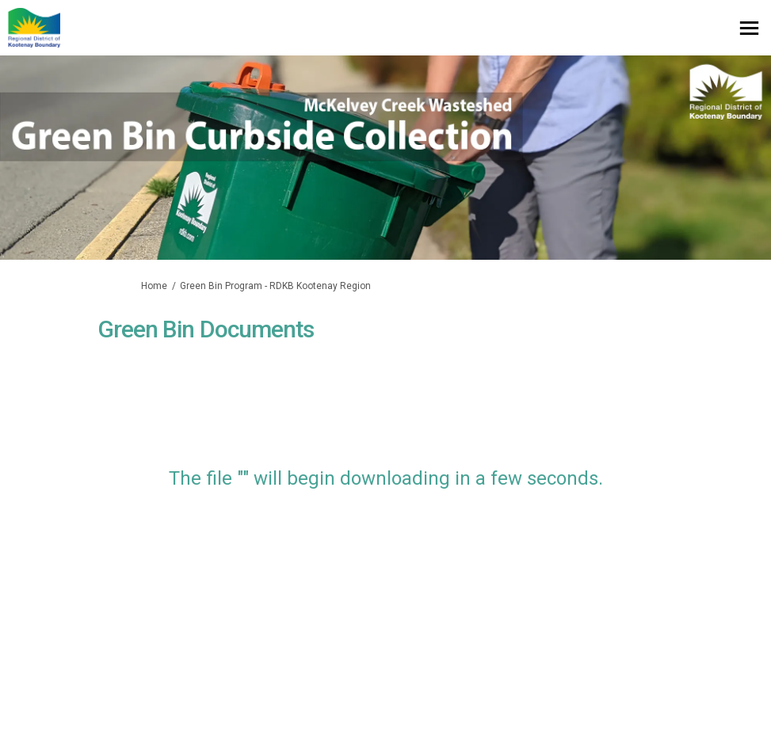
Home (154, 285)
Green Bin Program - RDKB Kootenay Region (275, 285)
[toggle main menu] (749, 28)
